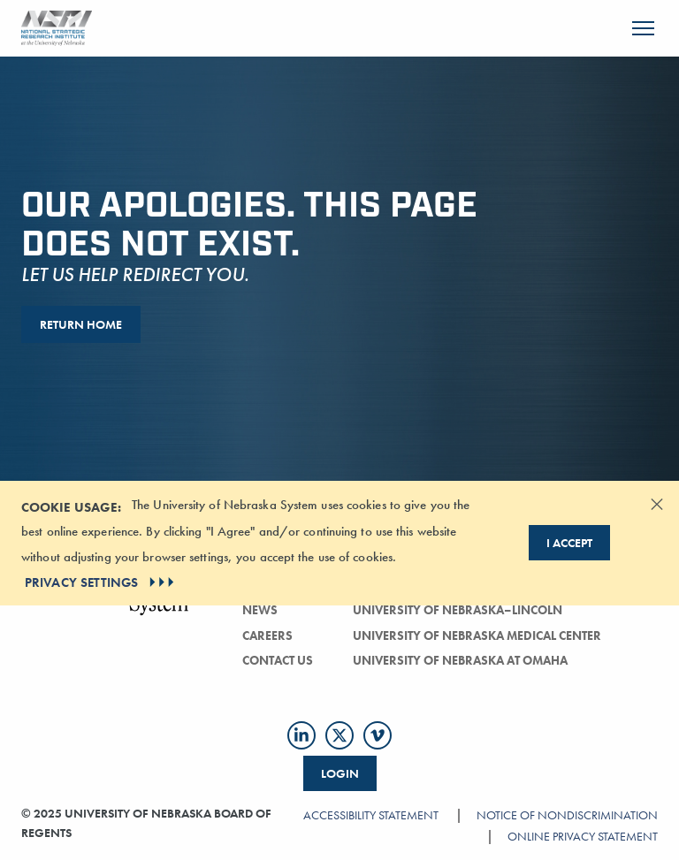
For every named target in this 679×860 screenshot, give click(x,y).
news (260, 610)
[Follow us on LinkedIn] (301, 735)
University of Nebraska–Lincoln (457, 610)
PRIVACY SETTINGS (101, 582)
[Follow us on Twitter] (339, 735)
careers (267, 635)
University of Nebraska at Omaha (460, 660)
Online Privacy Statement (582, 836)
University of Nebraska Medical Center (477, 635)
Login (340, 773)
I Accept (569, 543)
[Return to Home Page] (56, 26)
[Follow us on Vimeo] (377, 735)
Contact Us (277, 660)
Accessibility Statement (371, 815)
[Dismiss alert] (657, 504)
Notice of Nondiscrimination (567, 815)
